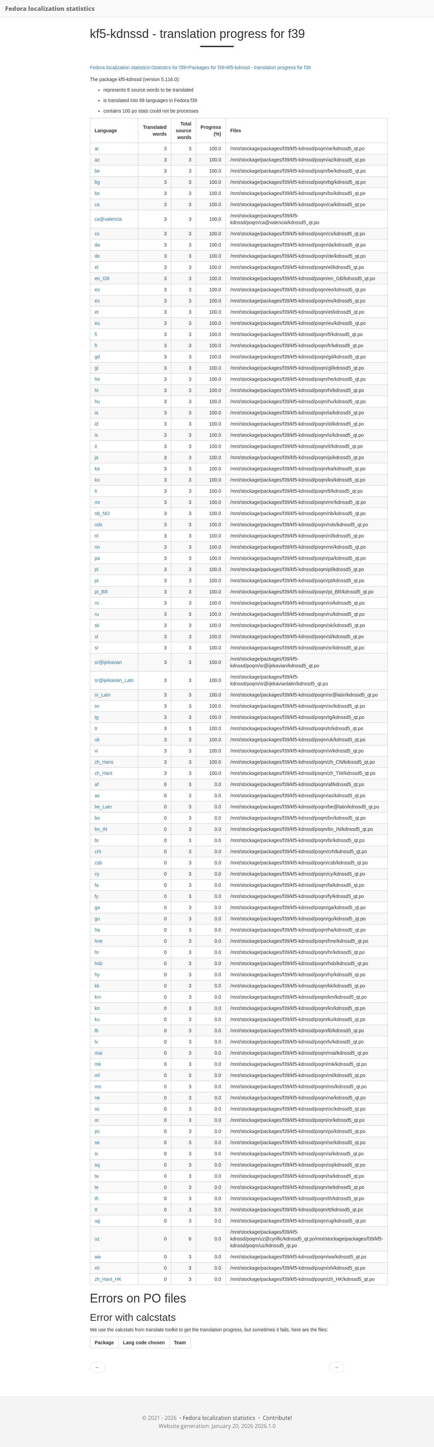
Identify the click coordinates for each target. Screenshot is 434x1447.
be (97, 171)
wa (98, 1256)
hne (98, 941)
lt (96, 491)
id (96, 424)
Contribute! (277, 1418)
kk (97, 986)
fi (96, 334)
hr (97, 952)
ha (97, 930)
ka (97, 468)
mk (98, 1064)
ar (97, 148)
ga (97, 907)
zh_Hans (104, 762)
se (97, 1142)
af (97, 784)
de (97, 256)
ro (97, 603)
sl (96, 636)
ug (97, 1221)
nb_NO (102, 513)
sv (97, 706)
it (96, 446)
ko (97, 480)
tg (97, 717)
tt (96, 1209)
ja (96, 457)
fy (96, 896)
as (97, 795)
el (96, 267)
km (98, 997)
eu (97, 323)
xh (97, 1268)
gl (96, 368)
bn (97, 818)
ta (97, 1176)
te (97, 1187)
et (97, 312)
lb (96, 1030)
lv (96, 1041)
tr (96, 728)
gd (97, 356)
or (97, 1120)
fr (96, 345)
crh (98, 851)
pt (97, 580)
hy (97, 974)
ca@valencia (108, 219)
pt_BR (101, 591)
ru (97, 614)
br (97, 840)
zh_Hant (103, 773)
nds (98, 524)
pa (97, 558)
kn (97, 1008)
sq (97, 1165)
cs (97, 233)
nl (96, 536)
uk (97, 739)
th (97, 1198)
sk (97, 625)
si (96, 1153)
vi (96, 751)
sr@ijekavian (108, 662)
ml (97, 1075)
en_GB (102, 278)
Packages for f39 (206, 67)
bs (97, 193)
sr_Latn (103, 695)
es (97, 301)
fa (97, 885)
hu (97, 401)
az (97, 159)
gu (97, 918)
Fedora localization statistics (50, 8)
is (96, 435)
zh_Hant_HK (108, 1279)
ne (97, 1097)
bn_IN (101, 829)
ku (97, 1019)
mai (98, 1053)
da (97, 245)
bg (97, 182)
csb (98, 862)
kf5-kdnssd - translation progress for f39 (269, 67)
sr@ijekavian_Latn (114, 680)
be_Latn (103, 806)
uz (97, 1238)
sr (97, 647)
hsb (98, 963)
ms (98, 1086)
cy (97, 874)
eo (97, 289)
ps (97, 1131)
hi (96, 390)
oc (97, 1109)
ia (96, 412)
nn (97, 547)
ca (97, 204)
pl (96, 569)
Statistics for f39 (169, 67)
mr (97, 502)
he (97, 379)
